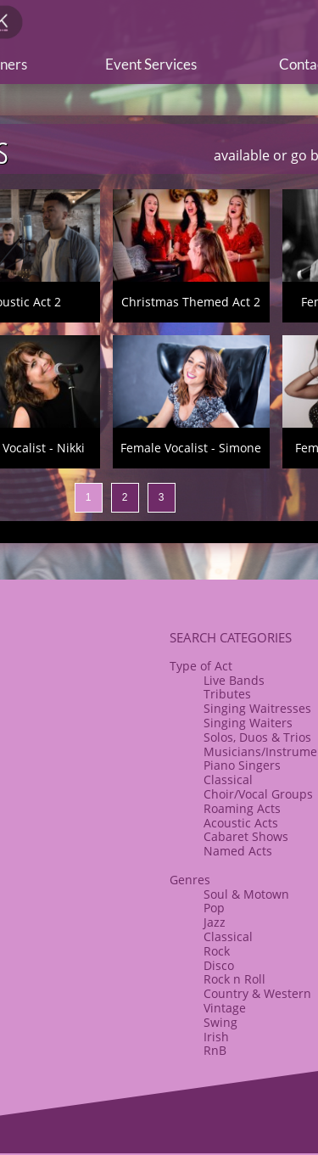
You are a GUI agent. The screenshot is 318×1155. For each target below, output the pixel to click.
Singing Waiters (248, 723)
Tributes (227, 694)
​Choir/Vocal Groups (258, 794)
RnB (215, 1050)
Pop (214, 908)
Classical (228, 779)
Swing (220, 1022)
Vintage (225, 1008)
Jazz (215, 922)
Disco (219, 965)
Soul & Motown (246, 894)
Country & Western (257, 993)
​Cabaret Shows (246, 836)
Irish (216, 1037)
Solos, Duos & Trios (257, 737)
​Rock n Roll (234, 979)
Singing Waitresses (257, 708)
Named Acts (238, 851)
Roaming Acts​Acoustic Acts (242, 815)
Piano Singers (242, 765)
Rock (217, 951)
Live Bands (234, 680)
